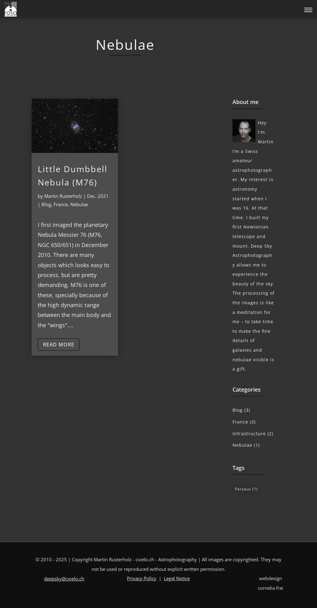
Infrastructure (249, 433)
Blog (46, 204)
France (61, 204)
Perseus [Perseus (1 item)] (246, 489)
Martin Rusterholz (63, 196)
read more (58, 344)
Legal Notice (177, 578)
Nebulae (79, 204)
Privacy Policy (141, 578)
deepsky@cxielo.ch (64, 578)
